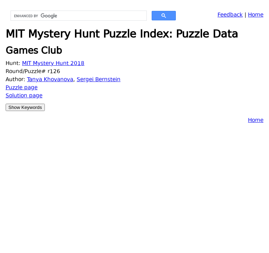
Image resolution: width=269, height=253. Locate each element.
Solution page (24, 96)
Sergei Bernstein (98, 80)
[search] (78, 16)
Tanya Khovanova (50, 80)
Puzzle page (21, 88)
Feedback (230, 15)
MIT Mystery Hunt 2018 (53, 64)
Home (255, 15)
